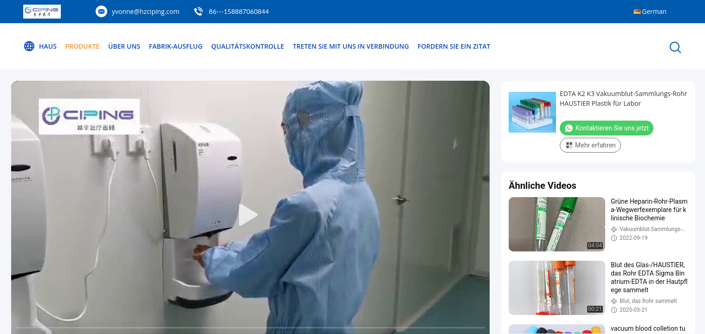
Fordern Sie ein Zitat (454, 46)
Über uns (124, 46)
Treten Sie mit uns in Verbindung (351, 46)
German (654, 11)
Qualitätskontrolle (247, 46)
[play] (250, 215)
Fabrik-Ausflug (176, 46)
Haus (40, 46)
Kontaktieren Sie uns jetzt (606, 128)
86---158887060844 (239, 11)
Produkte (82, 46)
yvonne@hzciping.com (145, 11)
